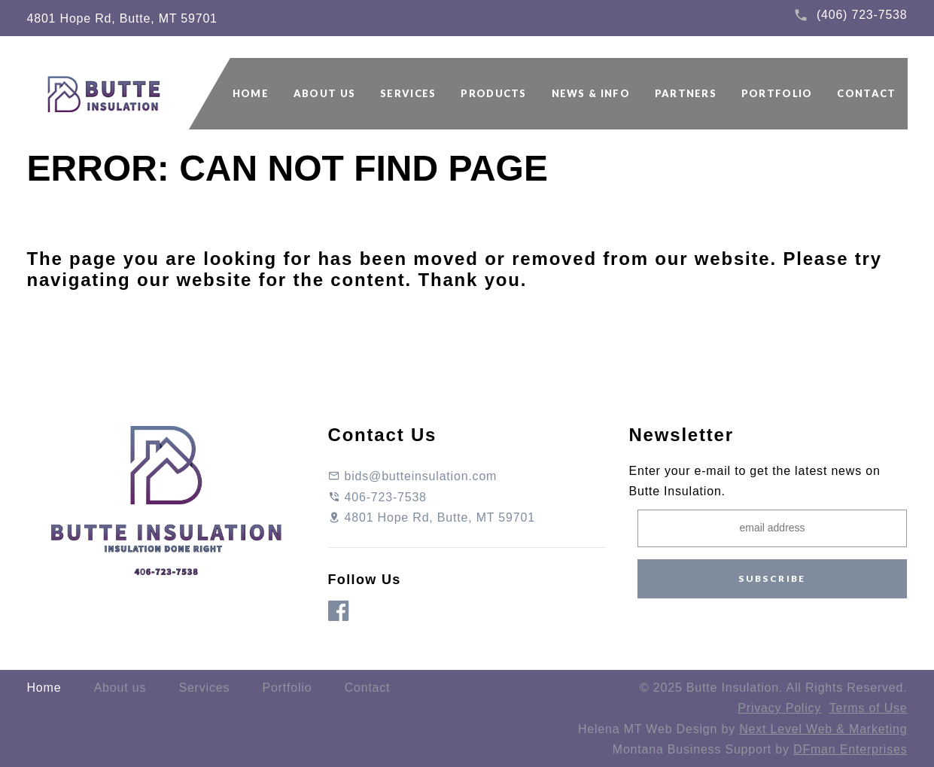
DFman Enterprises (850, 749)
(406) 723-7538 (862, 14)
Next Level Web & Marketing (823, 729)
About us (120, 687)
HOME (251, 93)
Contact (368, 687)
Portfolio (287, 687)
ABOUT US (324, 93)
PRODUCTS (493, 93)
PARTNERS (685, 93)
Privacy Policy (779, 708)
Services (204, 687)
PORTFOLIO (777, 93)
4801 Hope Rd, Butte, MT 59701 (122, 18)
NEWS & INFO (591, 93)
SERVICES (408, 93)
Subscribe (772, 578)
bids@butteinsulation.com (412, 476)
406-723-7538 (377, 497)
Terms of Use (868, 708)
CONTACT (866, 93)
